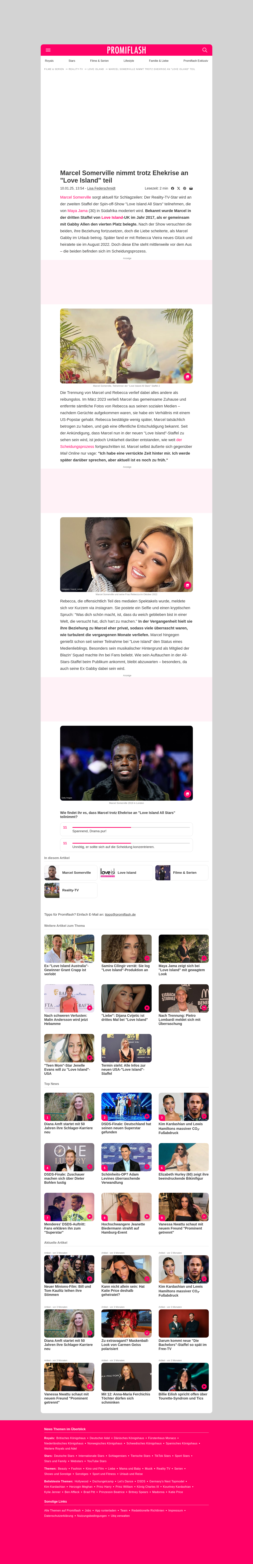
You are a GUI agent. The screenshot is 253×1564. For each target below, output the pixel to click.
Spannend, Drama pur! (89, 831)
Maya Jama (78, 210)
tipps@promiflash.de (120, 914)
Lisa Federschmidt (101, 188)
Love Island (112, 217)
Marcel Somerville (75, 197)
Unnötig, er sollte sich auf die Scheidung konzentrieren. (113, 847)
